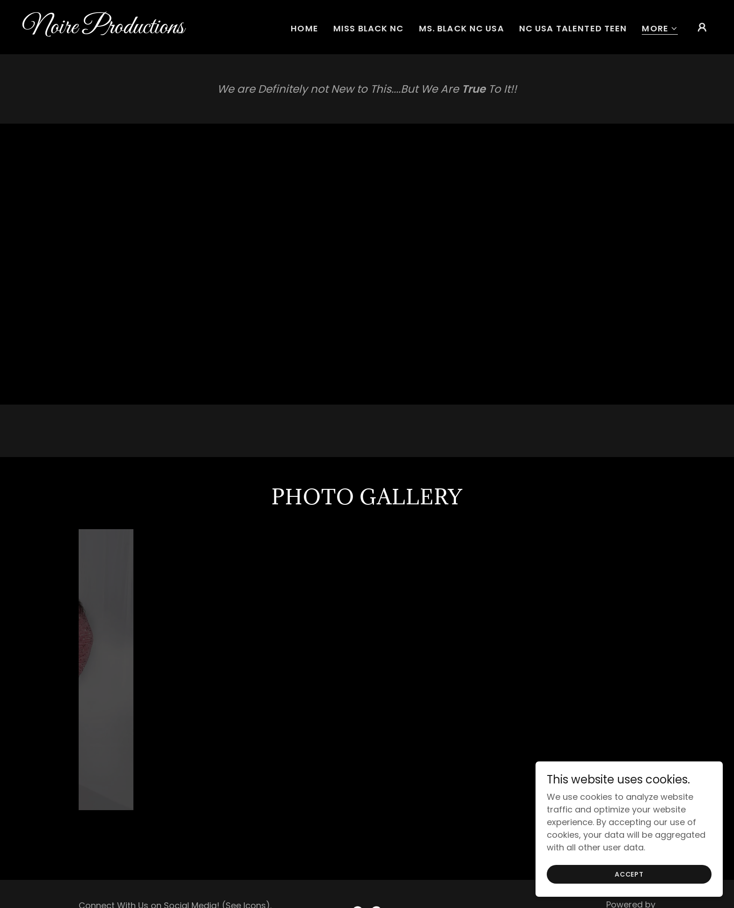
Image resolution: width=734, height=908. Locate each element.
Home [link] (304, 28)
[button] (660, 29)
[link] (118, 30)
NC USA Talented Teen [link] (573, 28)
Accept (629, 874)
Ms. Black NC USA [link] (461, 28)
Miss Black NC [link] (368, 28)
